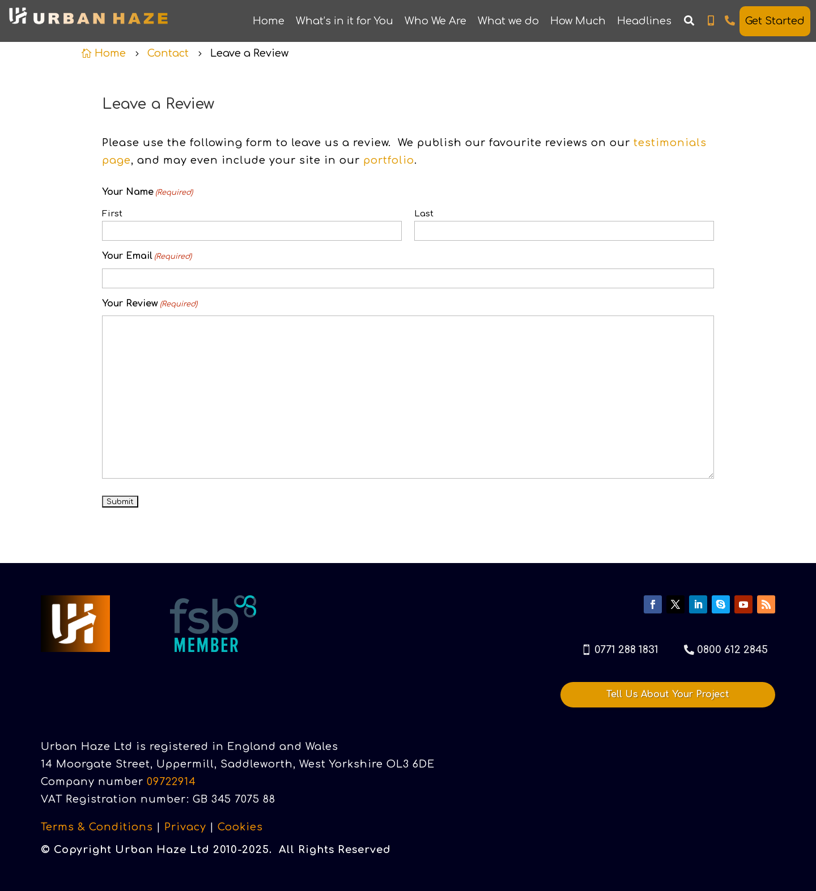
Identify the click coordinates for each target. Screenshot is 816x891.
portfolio (388, 160)
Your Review (149, 305)
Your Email (147, 257)
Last (424, 214)
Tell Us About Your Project (667, 694)
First (112, 214)
